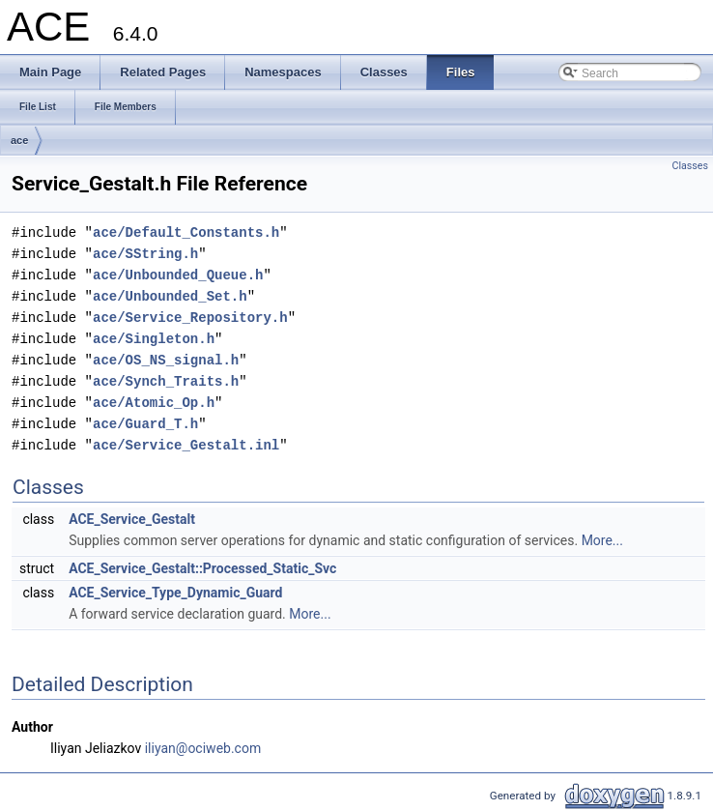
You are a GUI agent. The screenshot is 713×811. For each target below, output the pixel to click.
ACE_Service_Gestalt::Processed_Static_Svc (202, 568)
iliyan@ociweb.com (203, 748)
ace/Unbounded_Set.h (170, 296)
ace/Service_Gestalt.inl (186, 445)
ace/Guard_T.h (145, 424)
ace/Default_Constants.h (186, 232)
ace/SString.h (145, 254)
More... (602, 540)
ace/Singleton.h (153, 339)
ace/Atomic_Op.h (153, 402)
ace (19, 140)
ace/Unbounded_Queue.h (178, 275)
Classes (690, 165)
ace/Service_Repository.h (190, 317)
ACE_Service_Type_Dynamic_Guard (175, 592)
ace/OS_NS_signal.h (166, 360)
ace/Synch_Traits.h (166, 381)
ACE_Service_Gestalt (132, 519)
